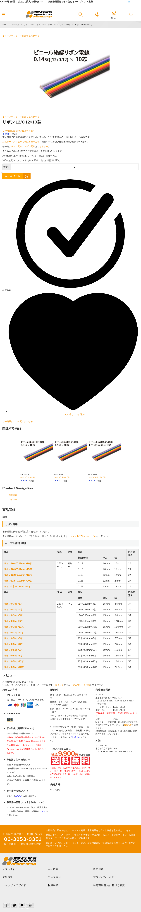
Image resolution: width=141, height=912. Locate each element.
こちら (18, 796)
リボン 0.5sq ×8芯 (13, 655)
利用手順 (53, 885)
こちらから (42, 146)
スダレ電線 (29, 146)
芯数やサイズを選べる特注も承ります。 (22, 141)
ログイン (59, 685)
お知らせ (128, 725)
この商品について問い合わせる (17, 421)
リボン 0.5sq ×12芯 (14, 667)
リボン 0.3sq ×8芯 (13, 621)
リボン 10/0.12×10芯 (97, 477)
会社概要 (53, 869)
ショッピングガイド (14, 885)
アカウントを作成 (81, 685)
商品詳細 (13, 494)
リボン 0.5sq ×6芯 (13, 649)
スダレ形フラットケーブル (83, 536)
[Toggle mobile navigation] (3, 14)
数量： (6, 166)
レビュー (13, 499)
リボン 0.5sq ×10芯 (14, 661)
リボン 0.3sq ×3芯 (13, 603)
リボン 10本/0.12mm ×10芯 (18, 563)
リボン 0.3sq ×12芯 (14, 632)
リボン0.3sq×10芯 (28, 477)
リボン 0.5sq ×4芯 (13, 644)
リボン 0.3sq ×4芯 (13, 609)
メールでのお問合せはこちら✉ (114, 1)
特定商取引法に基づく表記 (109, 885)
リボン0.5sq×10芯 (62, 477)
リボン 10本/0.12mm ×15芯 (18, 569)
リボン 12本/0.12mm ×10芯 (18, 575)
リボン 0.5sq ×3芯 (13, 638)
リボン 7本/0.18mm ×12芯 (17, 586)
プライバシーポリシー (106, 877)
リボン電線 (16, 146)
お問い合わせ (10, 869)
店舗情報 (7, 877)
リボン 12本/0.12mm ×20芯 (18, 580)
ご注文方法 (54, 877)
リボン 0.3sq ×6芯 (13, 615)
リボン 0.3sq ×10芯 (14, 626)
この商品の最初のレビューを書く (18, 130)
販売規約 (98, 869)
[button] (80, 14)
